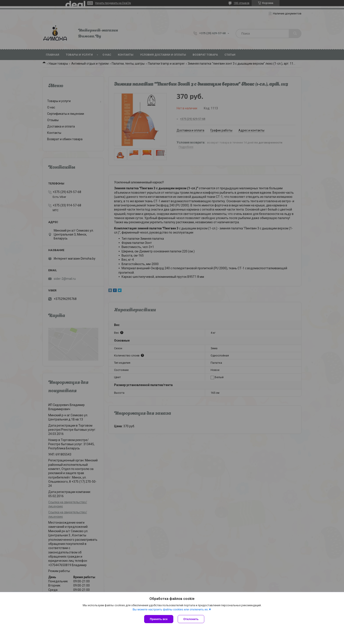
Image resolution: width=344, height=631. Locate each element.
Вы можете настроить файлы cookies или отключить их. (170, 609)
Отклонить (191, 619)
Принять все (159, 619)
